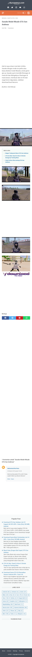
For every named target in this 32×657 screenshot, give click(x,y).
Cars (19, 595)
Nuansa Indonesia (20, 607)
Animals (15, 591)
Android (6, 591)
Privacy (21, 651)
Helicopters (23, 601)
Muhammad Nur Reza (13, 468)
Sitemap (15, 651)
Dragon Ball (23, 598)
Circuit (26, 595)
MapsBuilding (8, 604)
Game (5, 601)
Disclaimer (27, 651)
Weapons (21, 613)
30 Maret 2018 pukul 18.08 (14, 471)
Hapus (12, 479)
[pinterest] (19, 318)
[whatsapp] (24, 7)
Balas (8, 479)
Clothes (13, 598)
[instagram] (16, 7)
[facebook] (8, 7)
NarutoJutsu (7, 607)
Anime (23, 591)
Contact (9, 651)
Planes (13, 610)
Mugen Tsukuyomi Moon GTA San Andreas (16, 153)
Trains (13, 613)
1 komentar (11, 28)
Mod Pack (19, 604)
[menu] (3, 13)
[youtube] (20, 7)
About (3, 651)
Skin (5, 613)
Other (5, 610)
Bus (12, 595)
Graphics (13, 601)
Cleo (5, 598)
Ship (20, 610)
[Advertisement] (16, 47)
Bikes (5, 595)
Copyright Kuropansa (18, 654)
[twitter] (12, 7)
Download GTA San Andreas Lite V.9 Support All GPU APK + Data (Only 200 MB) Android (17, 524)
